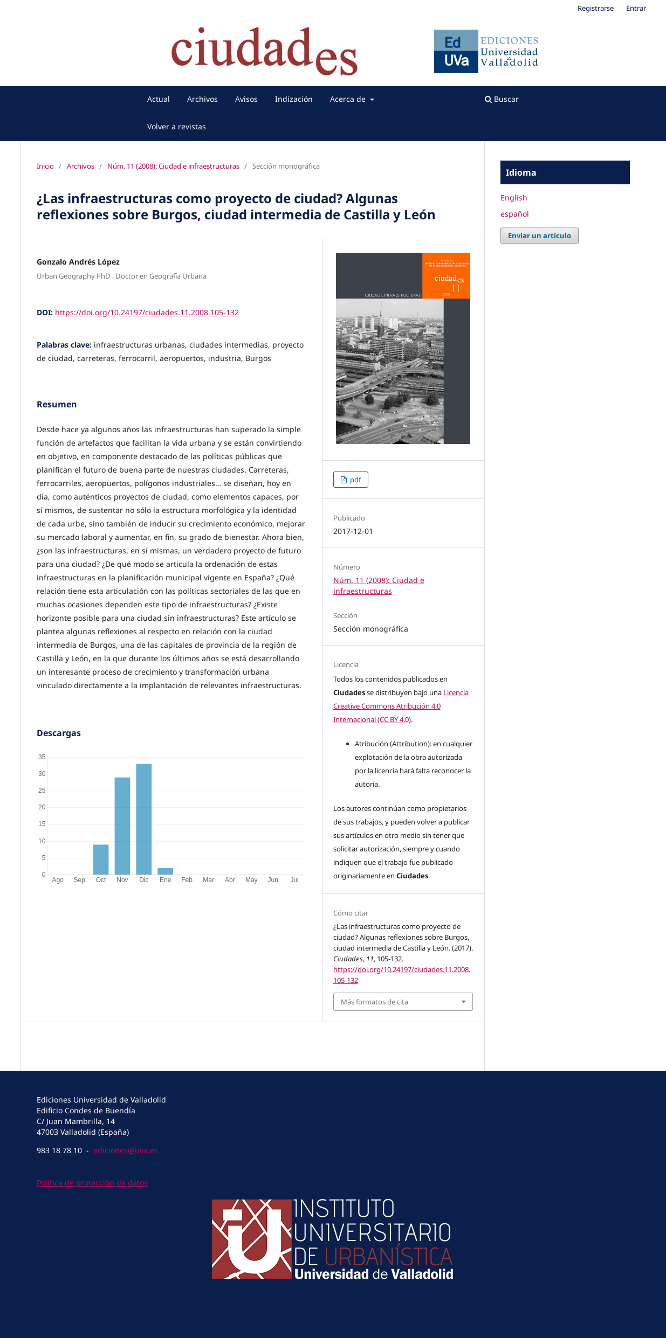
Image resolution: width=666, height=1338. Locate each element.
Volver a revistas (176, 126)
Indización (294, 99)
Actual (158, 99)
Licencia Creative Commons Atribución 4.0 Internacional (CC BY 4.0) (401, 706)
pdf (354, 479)
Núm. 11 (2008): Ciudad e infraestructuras (173, 166)
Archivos (202, 99)
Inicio (45, 166)
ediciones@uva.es (125, 1150)
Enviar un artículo (539, 235)
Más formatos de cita (374, 1002)
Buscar (502, 99)
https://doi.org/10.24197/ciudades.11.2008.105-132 (147, 312)
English (513, 197)
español (514, 214)
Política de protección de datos (92, 1182)
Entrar (636, 8)
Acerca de (349, 99)
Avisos (246, 99)
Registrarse (596, 8)
